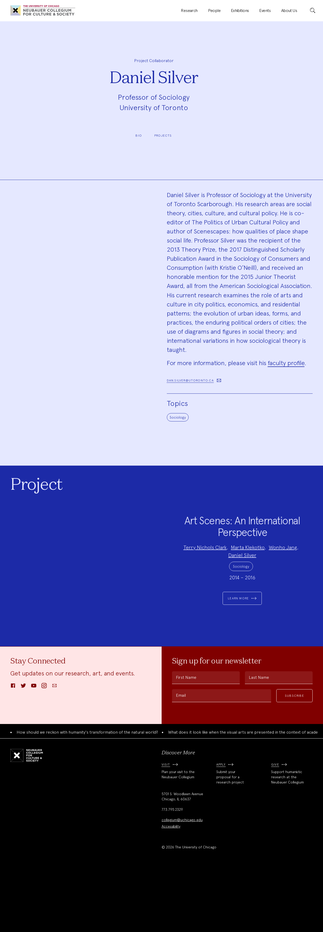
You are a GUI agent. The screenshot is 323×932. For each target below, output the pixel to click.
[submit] (312, 11)
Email (181, 756)
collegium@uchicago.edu (182, 881)
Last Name (259, 738)
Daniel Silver (242, 586)
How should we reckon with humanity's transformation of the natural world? (87, 793)
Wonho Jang (283, 578)
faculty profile (286, 363)
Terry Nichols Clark (205, 578)
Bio (138, 135)
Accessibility (171, 888)
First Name (186, 738)
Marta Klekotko (248, 578)
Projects (163, 135)
